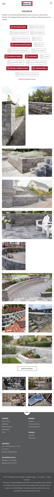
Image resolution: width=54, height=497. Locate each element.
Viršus (27, 412)
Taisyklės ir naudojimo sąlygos (28, 477)
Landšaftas (5, 424)
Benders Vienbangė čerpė (19, 68)
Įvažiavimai (33, 56)
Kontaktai (31, 435)
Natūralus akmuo (14, 56)
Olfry (3, 432)
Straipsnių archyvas (34, 424)
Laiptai (46, 56)
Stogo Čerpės (6, 421)
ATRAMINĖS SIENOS (20, 27)
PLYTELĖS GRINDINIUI (22, 39)
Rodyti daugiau (27, 369)
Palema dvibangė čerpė (38, 62)
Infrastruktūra (6, 429)
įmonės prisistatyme (34, 427)
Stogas (38, 39)
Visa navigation (3, 4)
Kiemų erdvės (38, 33)
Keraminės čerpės (17, 62)
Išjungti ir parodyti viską (27, 79)
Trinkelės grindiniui (20, 33)
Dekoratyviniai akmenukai (28, 74)
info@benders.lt (12, 452)
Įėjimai (40, 45)
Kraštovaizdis (38, 27)
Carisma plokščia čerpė (22, 45)
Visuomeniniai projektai (20, 50)
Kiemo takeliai (40, 50)
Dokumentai (32, 438)
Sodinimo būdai (41, 68)
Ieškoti (51, 3)
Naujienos (31, 421)
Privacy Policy (41, 477)
